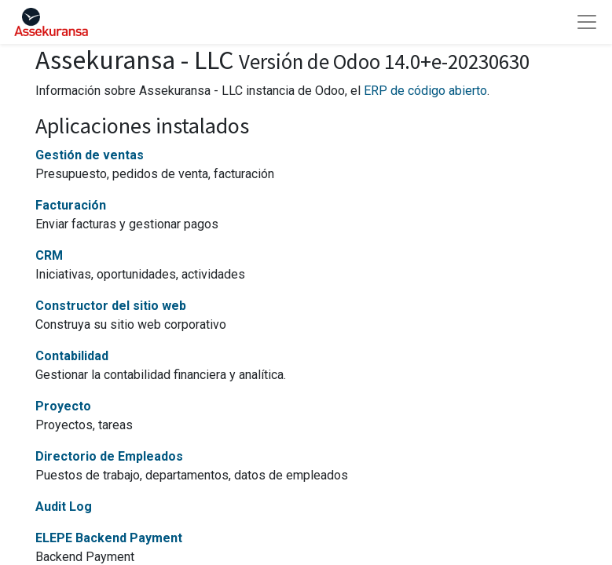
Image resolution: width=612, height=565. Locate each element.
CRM (49, 255)
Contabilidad (71, 355)
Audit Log (63, 506)
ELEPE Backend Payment (108, 537)
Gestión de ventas (89, 155)
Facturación (70, 205)
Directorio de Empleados (109, 456)
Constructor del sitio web (110, 305)
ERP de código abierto (425, 90)
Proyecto (63, 406)
